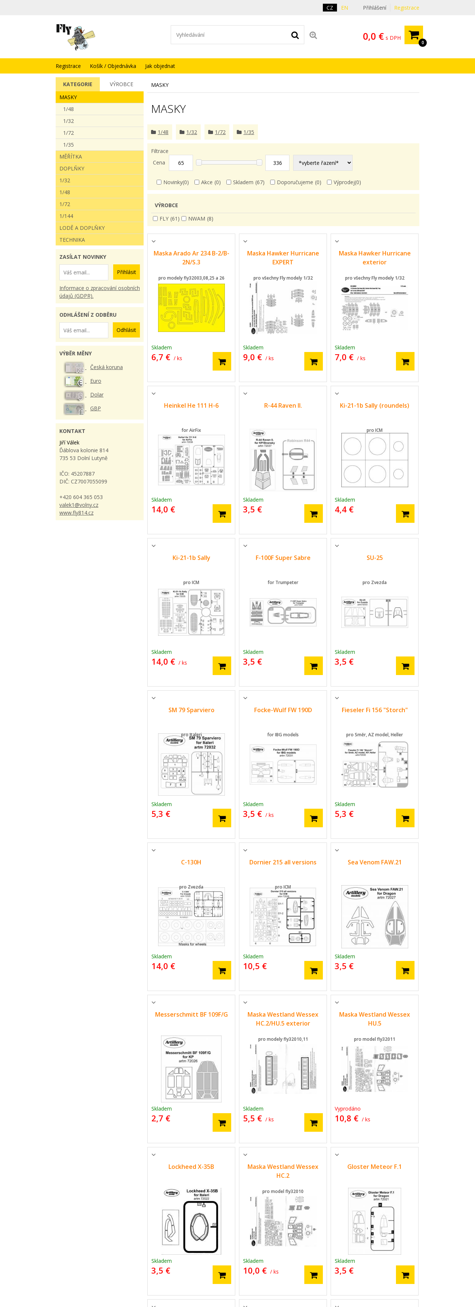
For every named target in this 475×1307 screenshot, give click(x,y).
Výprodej (344, 182)
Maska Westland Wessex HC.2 (283, 1171)
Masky (68, 97)
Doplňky (71, 168)
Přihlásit (126, 272)
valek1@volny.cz (78, 504)
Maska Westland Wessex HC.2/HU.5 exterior (283, 1018)
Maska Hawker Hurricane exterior (375, 257)
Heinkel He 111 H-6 (191, 405)
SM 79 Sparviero (191, 710)
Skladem (243, 182)
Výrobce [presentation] (121, 84)
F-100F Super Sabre (283, 558)
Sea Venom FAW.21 (375, 862)
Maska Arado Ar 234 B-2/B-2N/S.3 (191, 257)
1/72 (68, 132)
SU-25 (375, 558)
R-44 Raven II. (283, 405)
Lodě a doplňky (82, 227)
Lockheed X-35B (191, 1167)
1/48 (68, 109)
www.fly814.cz (76, 512)
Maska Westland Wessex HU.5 (374, 1018)
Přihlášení (374, 7)
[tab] (78, 84)
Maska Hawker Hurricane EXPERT (283, 257)
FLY (164, 218)
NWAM (196, 218)
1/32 (68, 120)
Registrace (406, 7)
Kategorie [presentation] (77, 84)
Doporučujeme (295, 182)
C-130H (191, 862)
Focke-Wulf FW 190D (283, 710)
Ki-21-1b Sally (191, 558)
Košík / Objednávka (113, 65)
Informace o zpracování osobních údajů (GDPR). (99, 291)
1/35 (68, 144)
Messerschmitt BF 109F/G (191, 1014)
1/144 (66, 215)
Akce (207, 182)
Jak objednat (160, 65)
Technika (72, 239)
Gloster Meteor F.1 (374, 1167)
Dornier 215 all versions (283, 862)
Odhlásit (126, 329)
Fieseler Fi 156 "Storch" (375, 710)
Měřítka (70, 156)
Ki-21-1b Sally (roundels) (374, 405)
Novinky (173, 182)
